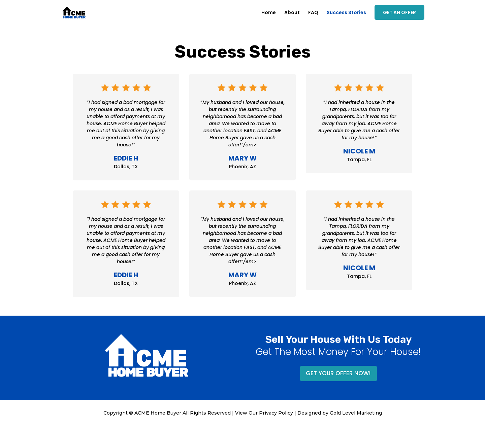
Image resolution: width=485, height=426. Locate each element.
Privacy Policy (276, 413)
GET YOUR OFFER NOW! (338, 373)
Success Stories (346, 13)
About (292, 13)
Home (268, 13)
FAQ (313, 13)
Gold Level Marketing (356, 413)
